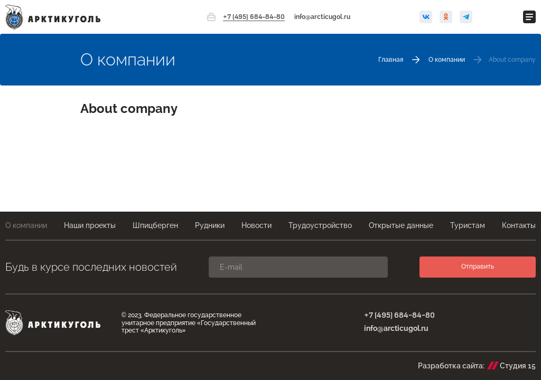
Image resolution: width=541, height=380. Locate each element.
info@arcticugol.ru (322, 17)
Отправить (477, 266)
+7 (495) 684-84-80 (254, 17)
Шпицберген (155, 225)
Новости (256, 225)
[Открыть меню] (529, 17)
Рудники (210, 225)
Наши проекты (90, 225)
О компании (26, 225)
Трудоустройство (320, 225)
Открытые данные (401, 225)
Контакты (519, 225)
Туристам (467, 225)
